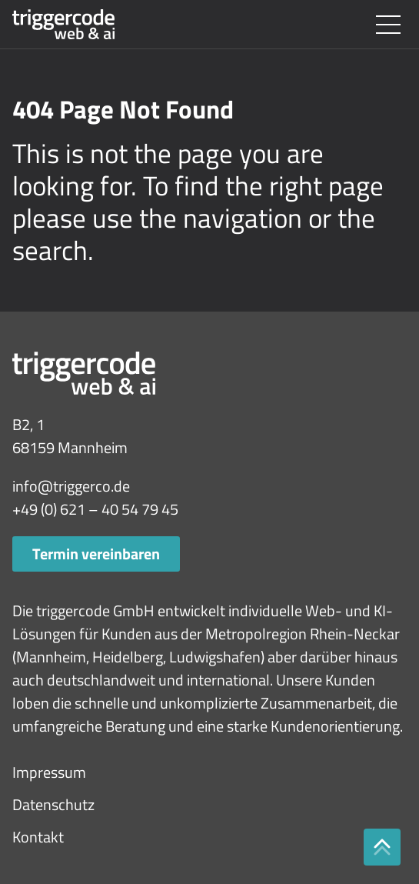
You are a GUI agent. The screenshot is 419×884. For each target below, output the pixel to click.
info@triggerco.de (71, 486)
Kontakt (38, 837)
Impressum (49, 772)
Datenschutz (53, 804)
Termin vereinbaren (96, 553)
